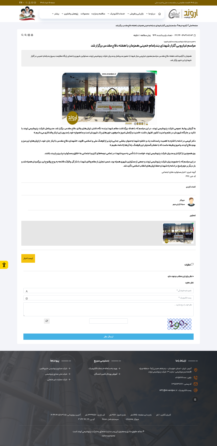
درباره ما (150, 13)
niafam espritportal (108, 436)
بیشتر (55, 13)
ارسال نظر (108, 336)
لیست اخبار (28, 258)
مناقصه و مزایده (98, 13)
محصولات (85, 13)
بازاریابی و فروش (135, 13)
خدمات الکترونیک (116, 13)
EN (20, 3)
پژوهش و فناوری (69, 13)
